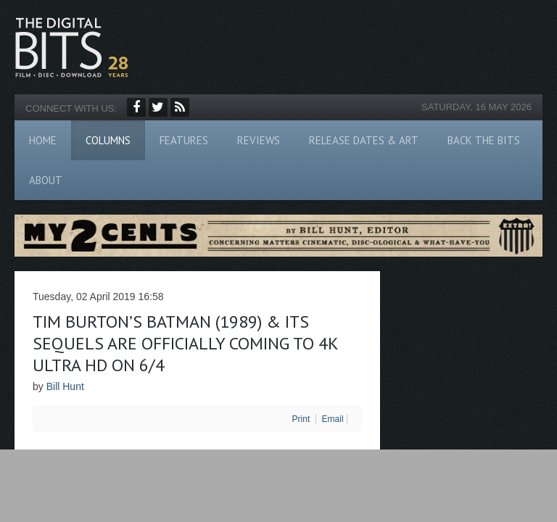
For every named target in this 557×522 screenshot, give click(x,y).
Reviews (258, 140)
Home (43, 140)
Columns (108, 140)
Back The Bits (483, 140)
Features (184, 140)
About (45, 180)
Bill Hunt (65, 386)
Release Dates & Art (363, 140)
